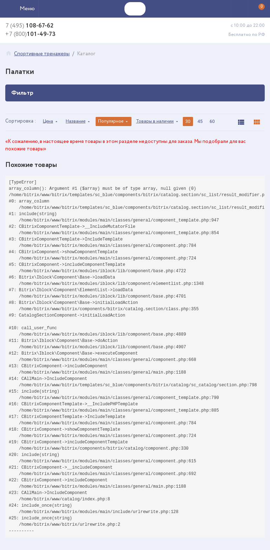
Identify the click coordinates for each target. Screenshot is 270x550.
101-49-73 (30, 34)
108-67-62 (29, 26)
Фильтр (135, 93)
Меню (27, 9)
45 (200, 121)
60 (212, 121)
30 (188, 121)
